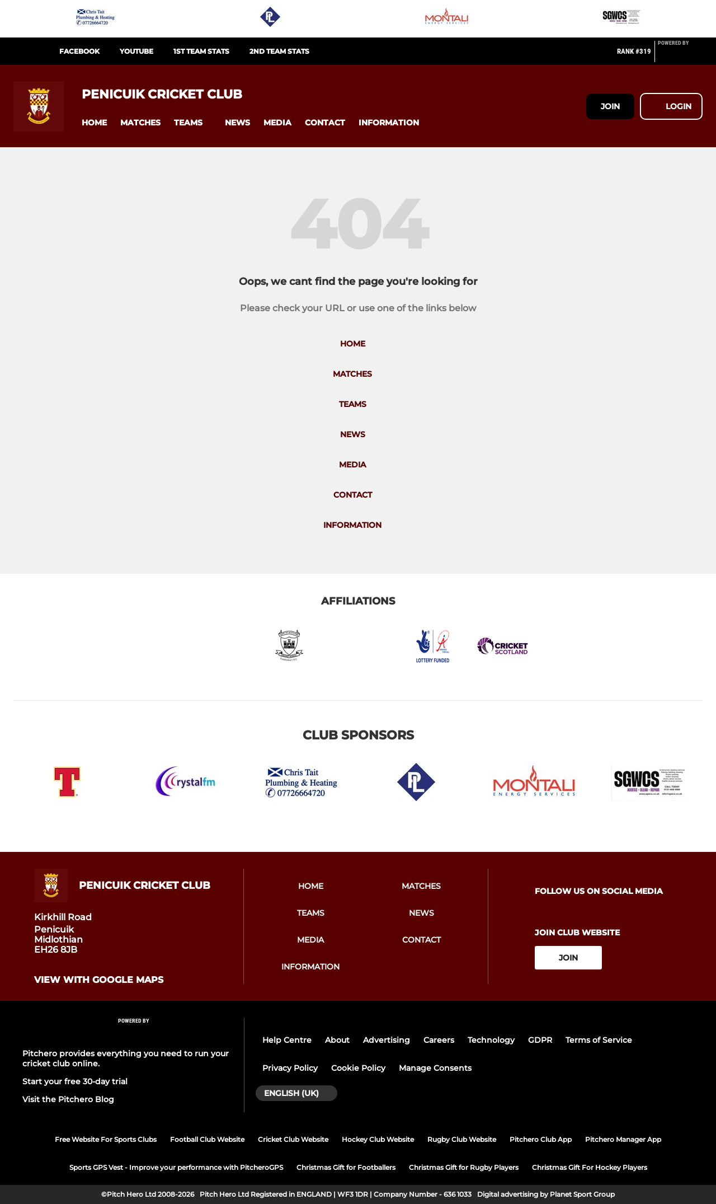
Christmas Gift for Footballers (345, 1167)
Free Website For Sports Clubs (106, 1139)
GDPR (540, 1040)
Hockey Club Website (378, 1139)
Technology (491, 1040)
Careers (438, 1040)
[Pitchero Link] (680, 56)
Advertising (386, 1040)
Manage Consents (435, 1068)
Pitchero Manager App (623, 1139)
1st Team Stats (201, 51)
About (337, 1040)
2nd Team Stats (279, 51)
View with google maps (98, 980)
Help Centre (287, 1040)
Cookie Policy (358, 1068)
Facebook (79, 51)
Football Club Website (207, 1139)
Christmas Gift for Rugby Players (464, 1167)
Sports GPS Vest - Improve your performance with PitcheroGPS (176, 1167)
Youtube (136, 51)
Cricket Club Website (293, 1139)
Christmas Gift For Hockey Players (589, 1167)
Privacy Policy (290, 1068)
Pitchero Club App (541, 1139)
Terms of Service (599, 1040)
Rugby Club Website (461, 1139)
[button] (94, 123)
